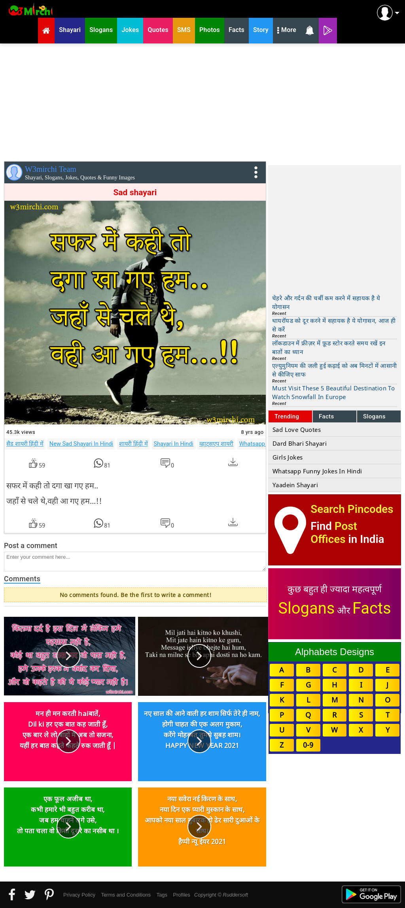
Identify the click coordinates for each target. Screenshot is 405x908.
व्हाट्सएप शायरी (216, 443)
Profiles (181, 895)
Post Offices (333, 533)
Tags (162, 895)
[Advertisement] (202, 100)
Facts (326, 416)
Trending (286, 416)
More (286, 31)
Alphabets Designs (334, 651)
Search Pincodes (351, 509)
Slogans (374, 416)
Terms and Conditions (126, 895)
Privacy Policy (79, 895)
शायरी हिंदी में (133, 443)
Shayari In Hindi (174, 443)
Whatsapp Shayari (262, 443)
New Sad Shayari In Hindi (81, 443)
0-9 (308, 745)
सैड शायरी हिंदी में (25, 443)
